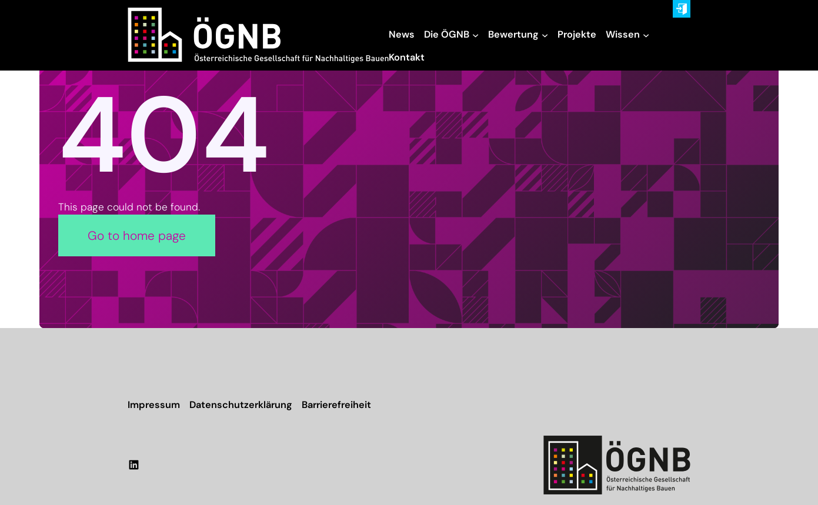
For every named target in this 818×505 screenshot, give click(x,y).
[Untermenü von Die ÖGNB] (475, 35)
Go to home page (137, 235)
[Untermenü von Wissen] (646, 35)
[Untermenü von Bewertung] (545, 35)
